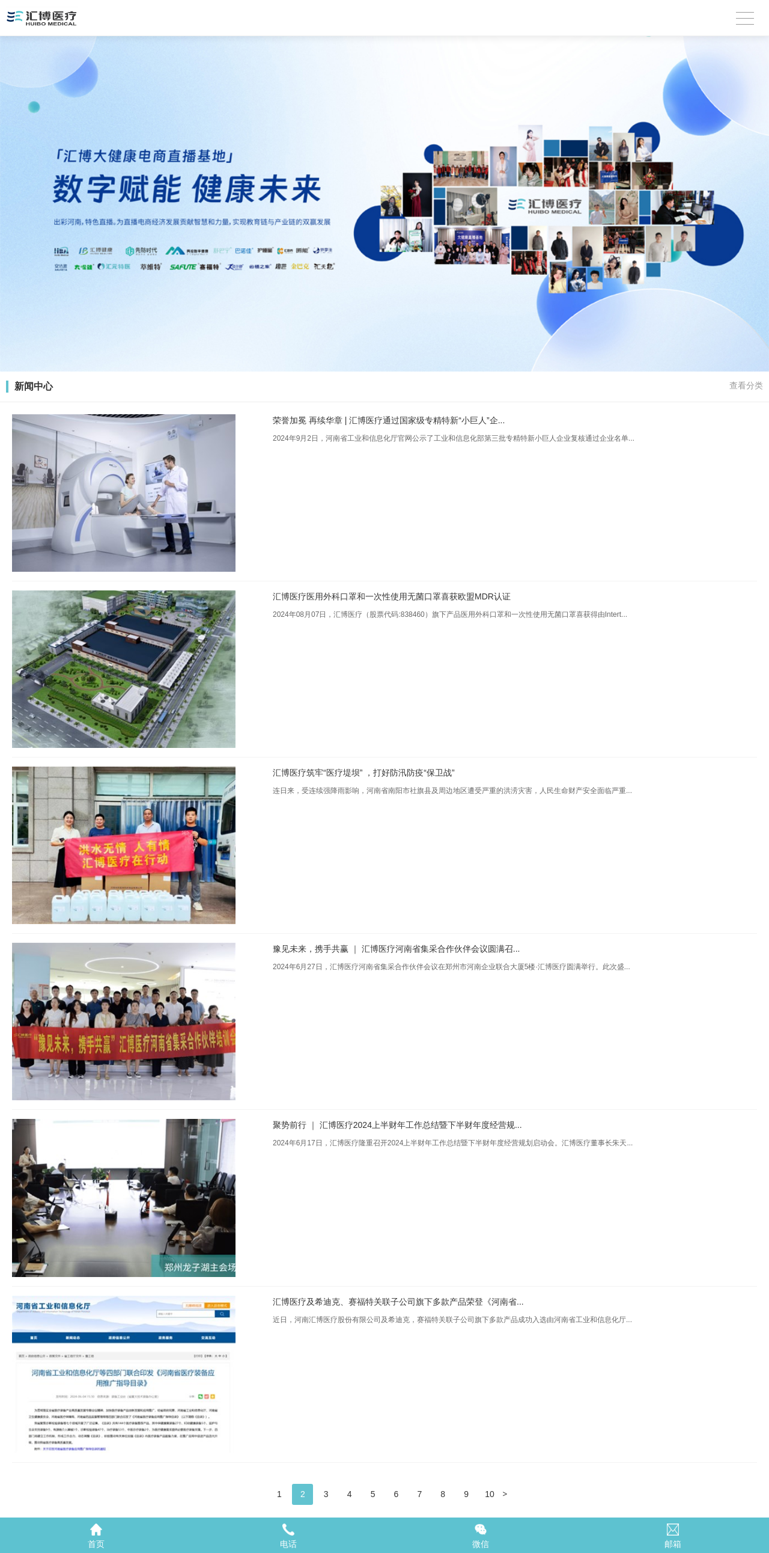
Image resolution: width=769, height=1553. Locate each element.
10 (489, 1494)
